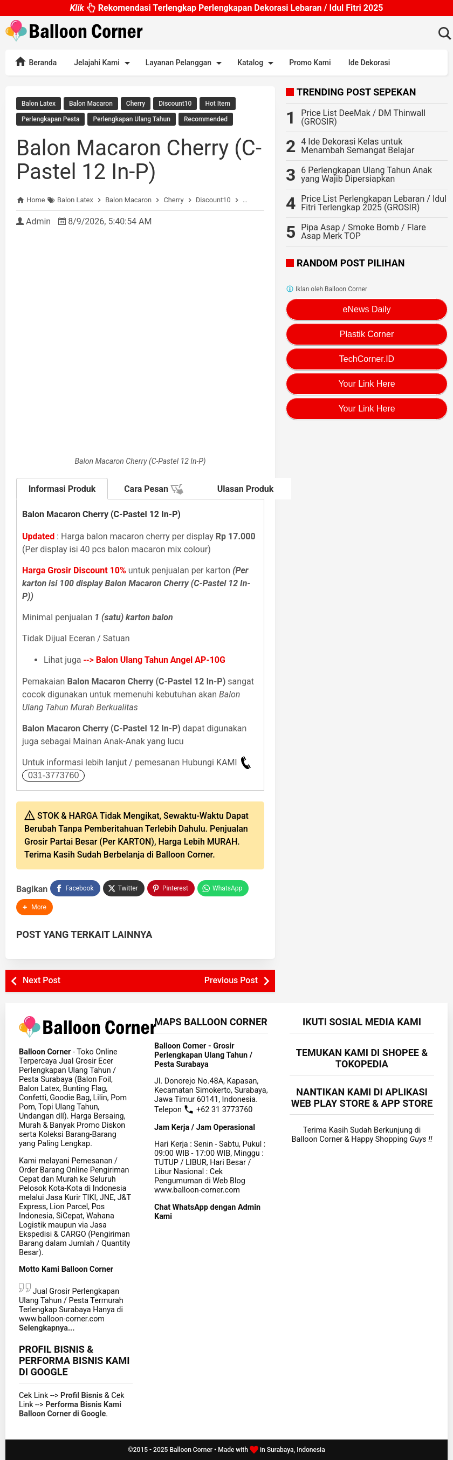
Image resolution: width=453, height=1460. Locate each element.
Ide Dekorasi (369, 62)
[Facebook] (75, 888)
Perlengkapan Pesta (50, 119)
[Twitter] (124, 888)
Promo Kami (310, 62)
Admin (38, 221)
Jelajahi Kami (103, 63)
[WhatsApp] (223, 888)
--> (154, 660)
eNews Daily (367, 309)
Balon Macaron (91, 103)
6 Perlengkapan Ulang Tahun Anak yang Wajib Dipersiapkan (366, 174)
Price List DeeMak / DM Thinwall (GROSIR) (363, 117)
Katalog (257, 63)
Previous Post (231, 980)
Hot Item (217, 103)
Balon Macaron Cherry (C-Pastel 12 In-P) (139, 159)
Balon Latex (39, 103)
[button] (34, 907)
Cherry (135, 103)
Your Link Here (366, 383)
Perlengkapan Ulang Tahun (131, 119)
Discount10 (175, 103)
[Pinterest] (171, 888)
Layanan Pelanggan (185, 63)
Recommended (206, 119)
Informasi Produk (62, 489)
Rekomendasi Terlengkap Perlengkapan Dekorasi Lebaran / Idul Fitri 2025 (226, 7)
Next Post (41, 980)
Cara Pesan (153, 489)
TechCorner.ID (366, 359)
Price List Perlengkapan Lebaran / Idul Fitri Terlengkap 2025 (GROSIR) (374, 203)
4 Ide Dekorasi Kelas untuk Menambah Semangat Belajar (357, 145)
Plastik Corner (367, 334)
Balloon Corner (190, 1450)
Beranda (35, 61)
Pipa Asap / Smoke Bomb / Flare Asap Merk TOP (363, 231)
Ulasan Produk (245, 489)
